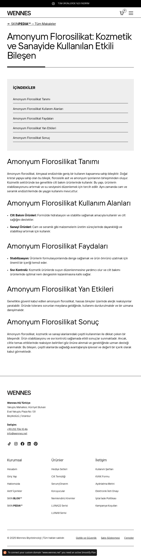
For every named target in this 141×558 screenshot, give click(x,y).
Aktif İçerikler (14, 493)
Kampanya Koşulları (106, 507)
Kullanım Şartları (104, 471)
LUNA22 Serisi (59, 507)
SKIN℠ (14, 507)
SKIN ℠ (14, 500)
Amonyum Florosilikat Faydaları (33, 118)
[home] (19, 13)
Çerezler (129, 540)
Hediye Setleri (59, 471)
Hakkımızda (13, 486)
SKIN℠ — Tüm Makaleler (31, 24)
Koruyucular (58, 493)
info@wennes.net (17, 435)
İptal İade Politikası (105, 500)
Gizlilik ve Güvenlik (86, 540)
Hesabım (12, 471)
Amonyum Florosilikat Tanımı (31, 99)
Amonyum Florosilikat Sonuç (31, 138)
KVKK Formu (102, 478)
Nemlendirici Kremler (63, 500)
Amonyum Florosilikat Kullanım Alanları (38, 109)
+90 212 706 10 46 (17, 431)
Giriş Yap (12, 478)
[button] (122, 13)
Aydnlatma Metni (104, 486)
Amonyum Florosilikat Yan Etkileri (34, 128)
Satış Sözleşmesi (110, 540)
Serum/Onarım (59, 486)
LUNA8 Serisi (58, 515)
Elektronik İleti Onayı (107, 493)
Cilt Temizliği (58, 478)
